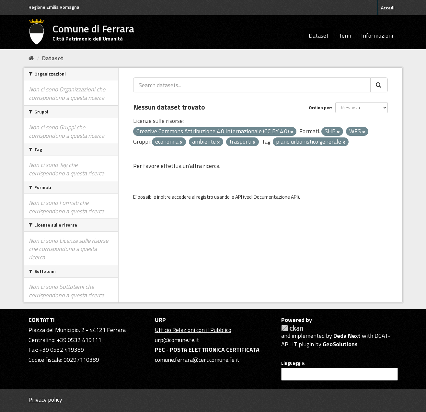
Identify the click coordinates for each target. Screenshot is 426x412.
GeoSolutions (340, 344)
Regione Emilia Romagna (54, 7)
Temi (345, 35)
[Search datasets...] (252, 84)
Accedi (388, 7)
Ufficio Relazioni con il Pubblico (193, 329)
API (238, 197)
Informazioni (377, 35)
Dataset (318, 35)
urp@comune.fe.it (177, 339)
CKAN (292, 328)
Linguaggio (292, 363)
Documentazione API (276, 197)
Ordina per (320, 107)
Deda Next (347, 335)
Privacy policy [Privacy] (45, 399)
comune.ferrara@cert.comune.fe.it (197, 359)
